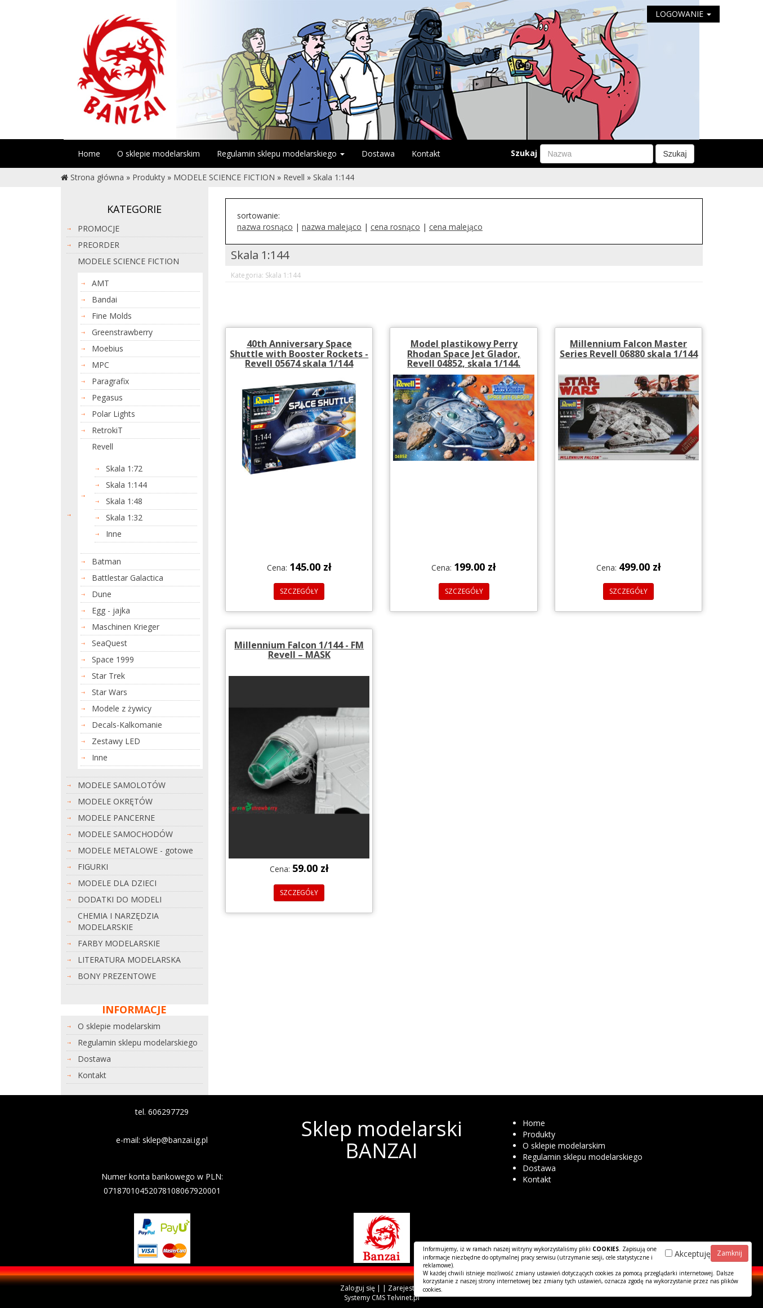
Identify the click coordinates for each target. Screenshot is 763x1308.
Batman (106, 561)
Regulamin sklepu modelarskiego (281, 153)
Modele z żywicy (121, 708)
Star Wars (109, 692)
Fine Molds (112, 315)
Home (89, 153)
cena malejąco (456, 226)
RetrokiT (107, 430)
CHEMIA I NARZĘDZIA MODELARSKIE (118, 921)
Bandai (104, 299)
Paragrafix (110, 381)
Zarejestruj (405, 1288)
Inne (114, 533)
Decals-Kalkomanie (127, 724)
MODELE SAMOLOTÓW (122, 785)
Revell (294, 177)
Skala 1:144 (333, 177)
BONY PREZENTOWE (117, 976)
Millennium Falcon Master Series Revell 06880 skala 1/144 (629, 348)
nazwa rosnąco (265, 226)
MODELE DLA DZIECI (117, 883)
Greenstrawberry (122, 332)
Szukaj (524, 153)
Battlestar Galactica (127, 577)
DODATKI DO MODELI (120, 899)
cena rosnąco (395, 226)
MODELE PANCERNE (116, 817)
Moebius (107, 348)
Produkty (148, 177)
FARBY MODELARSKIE (119, 943)
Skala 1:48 (124, 501)
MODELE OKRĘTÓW (115, 801)
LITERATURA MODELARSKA (129, 959)
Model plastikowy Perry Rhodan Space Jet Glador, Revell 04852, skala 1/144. (463, 353)
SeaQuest (109, 643)
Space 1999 (113, 659)
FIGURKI (93, 866)
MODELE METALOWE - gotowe (135, 850)
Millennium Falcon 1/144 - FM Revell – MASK (299, 650)
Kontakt (426, 153)
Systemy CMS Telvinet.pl (382, 1297)
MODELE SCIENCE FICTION (224, 177)
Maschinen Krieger (125, 626)
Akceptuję (688, 1253)
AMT (100, 283)
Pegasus (107, 397)
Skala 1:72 (124, 468)
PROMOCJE (98, 228)
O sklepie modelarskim (158, 153)
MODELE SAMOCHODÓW (125, 834)
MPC (100, 364)
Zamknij (729, 1253)
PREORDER (98, 244)
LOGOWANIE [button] (683, 13)
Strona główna (97, 177)
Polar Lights (113, 413)
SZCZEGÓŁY (299, 591)
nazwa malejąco (332, 226)
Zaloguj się (357, 1288)
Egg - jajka (111, 610)
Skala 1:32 (124, 517)
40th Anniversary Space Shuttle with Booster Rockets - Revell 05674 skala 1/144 (299, 353)
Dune (101, 594)
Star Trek (108, 675)
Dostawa (378, 153)
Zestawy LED (116, 741)
